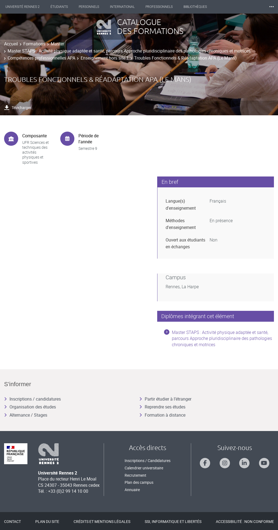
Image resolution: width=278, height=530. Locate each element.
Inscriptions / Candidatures (147, 460)
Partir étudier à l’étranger (165, 399)
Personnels (94, 7)
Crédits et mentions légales (102, 521)
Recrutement (135, 475)
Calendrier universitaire (144, 467)
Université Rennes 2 (27, 7)
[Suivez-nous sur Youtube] (264, 463)
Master (57, 44)
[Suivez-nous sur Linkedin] (244, 463)
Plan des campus (139, 482)
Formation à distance (162, 415)
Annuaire (132, 489)
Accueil (11, 44)
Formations (34, 44)
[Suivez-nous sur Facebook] (205, 463)
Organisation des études (30, 407)
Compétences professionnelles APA (41, 58)
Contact (12, 521)
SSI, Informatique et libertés (173, 521)
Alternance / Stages (25, 415)
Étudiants (64, 7)
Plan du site (47, 521)
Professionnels (164, 7)
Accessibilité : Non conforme (245, 521)
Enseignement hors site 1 (105, 58)
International (127, 7)
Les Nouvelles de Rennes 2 (245, 7)
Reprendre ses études (162, 407)
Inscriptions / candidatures (32, 399)
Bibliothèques (200, 7)
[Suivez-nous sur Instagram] (225, 463)
